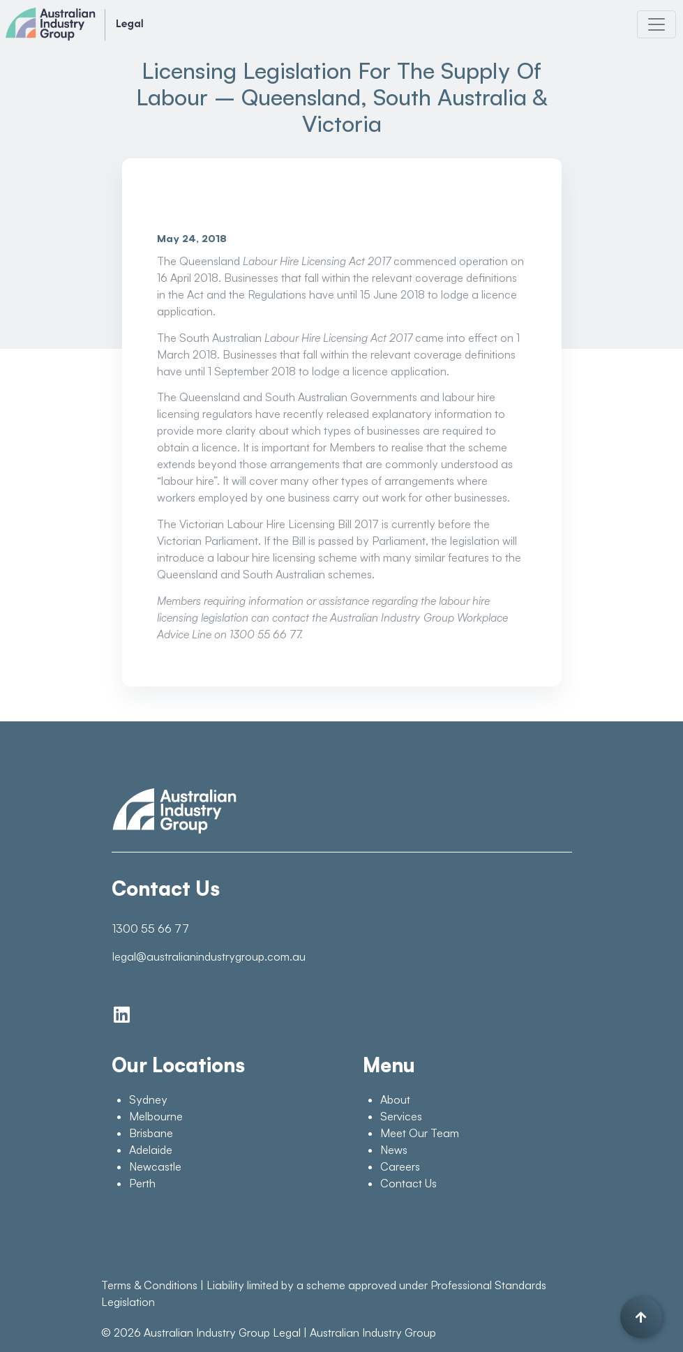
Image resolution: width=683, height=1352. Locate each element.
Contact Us (408, 1183)
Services (401, 1116)
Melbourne (156, 1116)
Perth (142, 1183)
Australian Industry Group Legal (222, 1332)
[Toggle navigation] (656, 24)
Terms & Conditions (149, 1285)
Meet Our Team (419, 1133)
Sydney (148, 1099)
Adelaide (150, 1150)
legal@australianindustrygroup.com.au (209, 956)
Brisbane (151, 1133)
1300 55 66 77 (150, 929)
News (393, 1150)
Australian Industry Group (373, 1332)
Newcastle (155, 1166)
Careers (400, 1166)
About (395, 1099)
